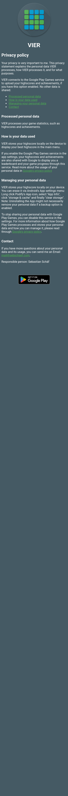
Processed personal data (25, 96)
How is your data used (23, 100)
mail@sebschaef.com (15, 255)
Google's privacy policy (37, 170)
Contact (14, 107)
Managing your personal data (27, 103)
